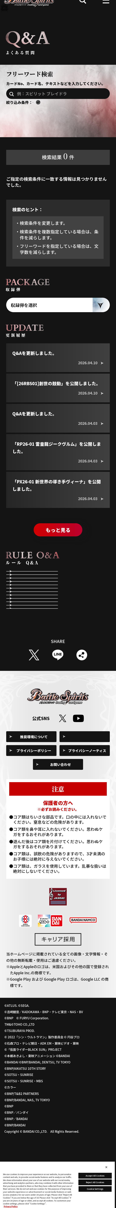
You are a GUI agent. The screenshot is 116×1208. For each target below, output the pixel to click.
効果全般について (30, 654)
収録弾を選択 (24, 313)
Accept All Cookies (95, 1175)
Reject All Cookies (95, 1182)
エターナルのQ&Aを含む (65, 104)
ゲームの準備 (26, 586)
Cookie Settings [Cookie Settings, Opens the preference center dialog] (95, 1189)
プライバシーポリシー (33, 820)
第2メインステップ (31, 620)
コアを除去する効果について (34, 671)
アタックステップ (83, 603)
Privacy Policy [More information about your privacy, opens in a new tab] (11, 1206)
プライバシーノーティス (87, 820)
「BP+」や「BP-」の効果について (86, 671)
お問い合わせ (60, 833)
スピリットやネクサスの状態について (87, 637)
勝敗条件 (76, 620)
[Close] (106, 1167)
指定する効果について (87, 654)
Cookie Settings (87, 806)
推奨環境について (34, 806)
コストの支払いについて (34, 637)
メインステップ (28, 603)
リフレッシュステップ (87, 586)
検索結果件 (58, 164)
